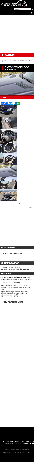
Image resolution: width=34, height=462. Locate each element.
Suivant (31, 208)
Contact (7, 449)
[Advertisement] (17, 34)
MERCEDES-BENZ (24, 60)
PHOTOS (16, 60)
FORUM (25, 444)
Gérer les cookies (24, 449)
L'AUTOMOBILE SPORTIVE (7, 60)
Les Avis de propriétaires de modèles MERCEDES (15, 269)
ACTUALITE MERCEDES (12, 254)
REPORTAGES (8, 444)
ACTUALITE (9, 442)
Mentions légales (14, 449)
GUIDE (17, 442)
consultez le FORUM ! (26, 279)
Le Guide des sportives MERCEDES (11, 267)
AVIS (22, 442)
